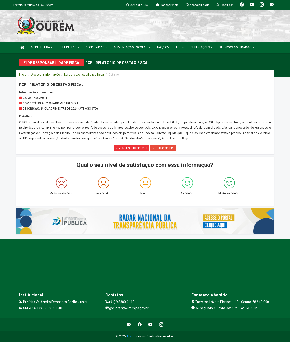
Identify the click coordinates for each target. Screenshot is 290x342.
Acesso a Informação (45, 74)
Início (23, 74)
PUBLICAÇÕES (201, 47)
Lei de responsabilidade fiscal (84, 74)
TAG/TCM (163, 47)
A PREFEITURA (42, 47)
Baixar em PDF (163, 147)
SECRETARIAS (96, 47)
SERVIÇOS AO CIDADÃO (236, 47)
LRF (180, 47)
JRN (129, 336)
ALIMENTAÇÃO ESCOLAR (132, 47)
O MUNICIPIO (69, 47)
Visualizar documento (131, 147)
